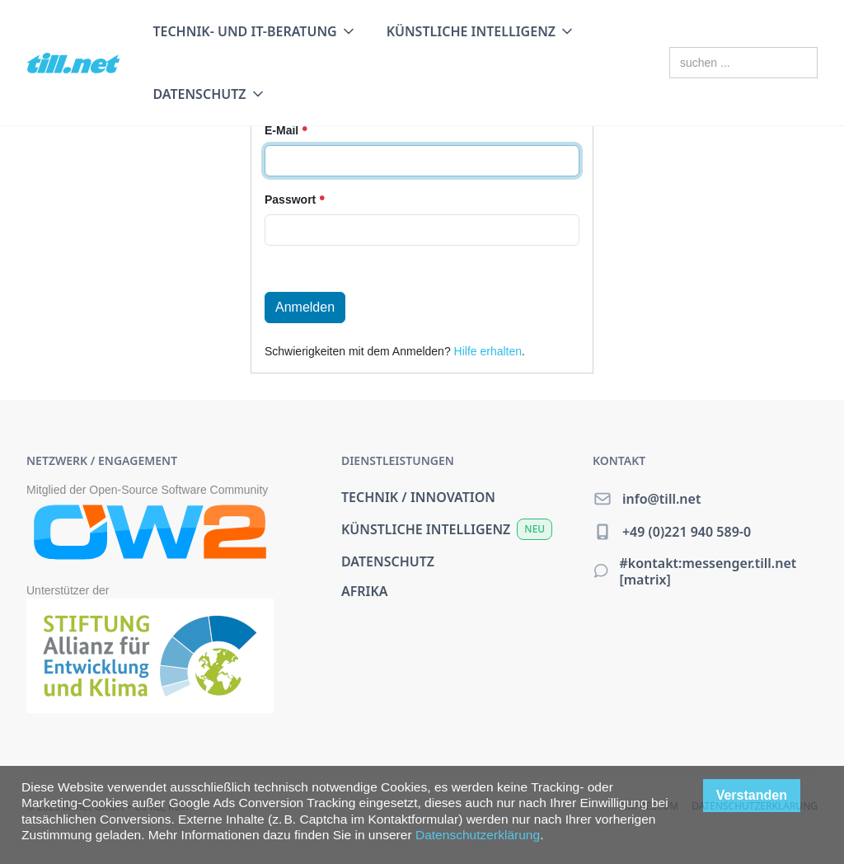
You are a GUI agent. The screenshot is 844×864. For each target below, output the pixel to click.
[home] (73, 63)
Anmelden (305, 307)
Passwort (295, 199)
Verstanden (751, 795)
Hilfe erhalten (488, 351)
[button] (254, 31)
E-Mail (286, 130)
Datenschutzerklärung (477, 835)
